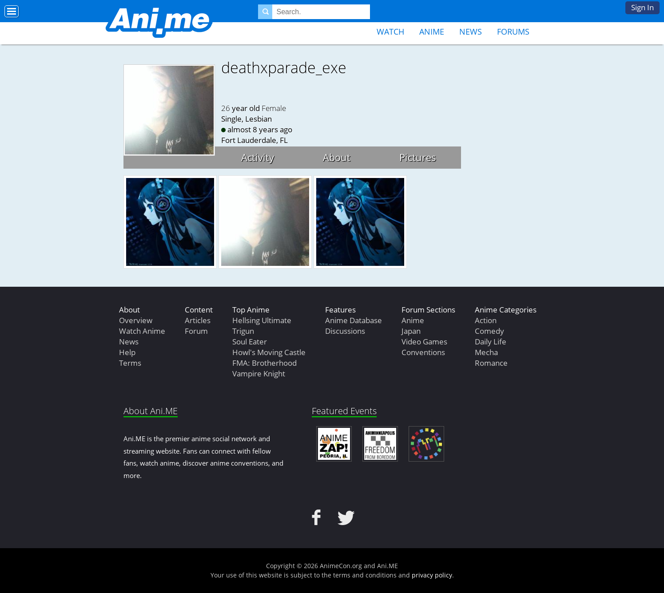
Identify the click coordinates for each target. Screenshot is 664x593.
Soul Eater (249, 341)
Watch (390, 31)
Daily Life (490, 341)
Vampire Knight (258, 373)
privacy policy (432, 575)
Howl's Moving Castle (269, 352)
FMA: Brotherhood (264, 363)
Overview (135, 320)
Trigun (243, 331)
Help (127, 352)
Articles (198, 320)
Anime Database (353, 320)
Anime (431, 31)
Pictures (417, 157)
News (470, 31)
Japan (411, 331)
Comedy (489, 331)
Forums (513, 31)
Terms (130, 363)
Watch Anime (142, 331)
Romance (491, 363)
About (336, 157)
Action (486, 320)
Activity (257, 157)
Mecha (486, 352)
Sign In (642, 7)
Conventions (423, 352)
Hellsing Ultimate (261, 320)
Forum (196, 331)
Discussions (345, 331)
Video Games (424, 341)
